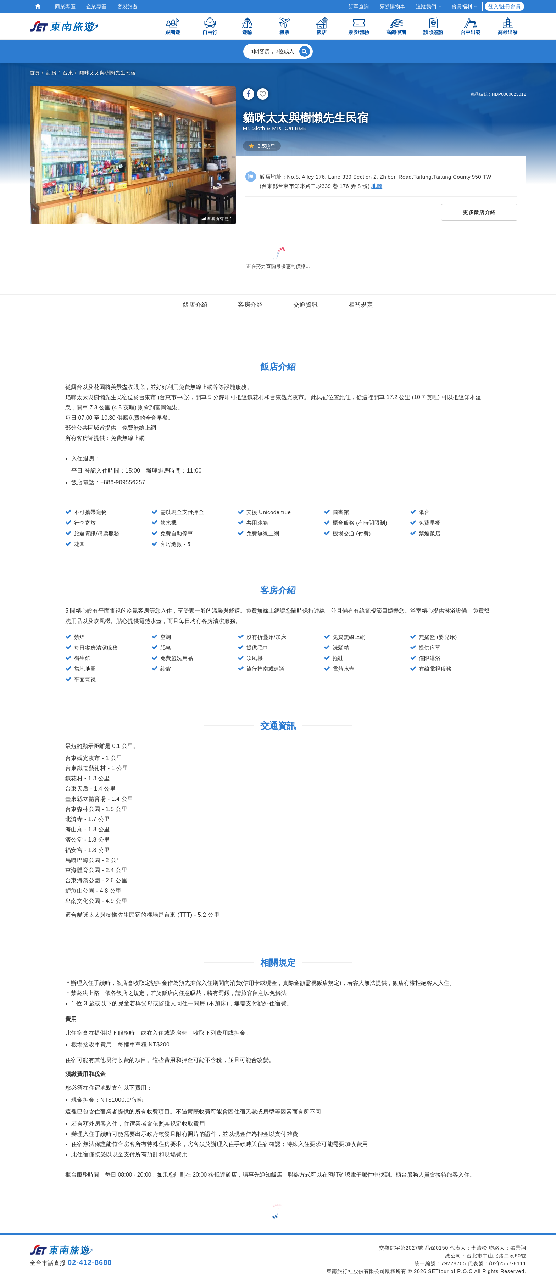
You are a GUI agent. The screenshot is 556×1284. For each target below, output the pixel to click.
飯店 (322, 25)
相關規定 (361, 304)
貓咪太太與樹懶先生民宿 (107, 73)
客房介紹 (250, 304)
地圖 (376, 186)
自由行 (209, 25)
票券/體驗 (358, 25)
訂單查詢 (359, 6)
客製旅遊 (127, 6)
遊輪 (247, 25)
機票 (284, 25)
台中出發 (470, 25)
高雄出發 (508, 25)
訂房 (51, 73)
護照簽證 (433, 25)
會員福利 (464, 6)
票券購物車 (392, 6)
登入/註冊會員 (504, 6)
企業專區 (96, 6)
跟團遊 (172, 25)
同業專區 (65, 6)
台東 (68, 73)
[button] (278, 51)
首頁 (35, 73)
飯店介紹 (195, 304)
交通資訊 (305, 304)
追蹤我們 (428, 6)
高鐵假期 (396, 25)
